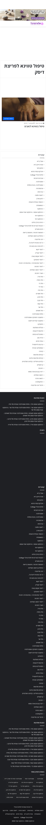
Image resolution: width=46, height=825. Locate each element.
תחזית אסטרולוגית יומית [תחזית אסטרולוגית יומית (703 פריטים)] (22, 797)
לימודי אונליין (39, 253)
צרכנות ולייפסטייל (37, 344)
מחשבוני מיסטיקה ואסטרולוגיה (33, 317)
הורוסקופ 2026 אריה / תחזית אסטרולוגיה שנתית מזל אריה (25, 425)
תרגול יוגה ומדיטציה (37, 385)
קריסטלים (40, 365)
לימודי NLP (39, 249)
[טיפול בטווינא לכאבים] (23, 109)
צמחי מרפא (39, 341)
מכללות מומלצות (38, 327)
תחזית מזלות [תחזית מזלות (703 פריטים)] (10, 797)
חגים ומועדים (39, 229)
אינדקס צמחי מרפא (37, 171)
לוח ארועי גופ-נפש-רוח (36, 246)
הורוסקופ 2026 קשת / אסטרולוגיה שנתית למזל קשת (27, 763)
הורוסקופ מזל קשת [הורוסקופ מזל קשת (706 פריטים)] (25, 793)
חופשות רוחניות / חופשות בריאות (33, 232)
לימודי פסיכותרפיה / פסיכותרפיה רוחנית (31, 263)
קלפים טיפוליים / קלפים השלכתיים (32, 361)
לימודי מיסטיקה (38, 260)
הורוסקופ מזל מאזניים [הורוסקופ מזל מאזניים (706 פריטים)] (24, 790)
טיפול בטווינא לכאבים (34, 126)
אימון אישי (40, 168)
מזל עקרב (40, 300)
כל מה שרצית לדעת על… (35, 243)
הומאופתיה (39, 205)
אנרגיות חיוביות (38, 178)
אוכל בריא (40, 161)
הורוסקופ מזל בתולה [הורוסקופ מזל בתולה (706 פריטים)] (37, 786)
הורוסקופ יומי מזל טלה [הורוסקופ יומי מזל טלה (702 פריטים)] (27, 782)
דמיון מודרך (39, 199)
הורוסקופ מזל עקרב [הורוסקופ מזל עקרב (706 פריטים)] (38, 793)
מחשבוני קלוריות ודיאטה (35, 321)
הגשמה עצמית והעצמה (36, 202)
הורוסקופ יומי (39, 215)
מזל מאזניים (39, 294)
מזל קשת (40, 304)
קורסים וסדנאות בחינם (36, 358)
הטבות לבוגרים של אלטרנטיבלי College (31, 226)
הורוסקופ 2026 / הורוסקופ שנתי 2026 (31, 212)
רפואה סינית (39, 378)
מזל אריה (40, 277)
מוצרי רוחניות (39, 273)
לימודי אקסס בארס (37, 256)
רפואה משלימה (38, 375)
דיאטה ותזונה (39, 195)
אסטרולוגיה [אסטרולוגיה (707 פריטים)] (40, 779)
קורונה (41, 351)
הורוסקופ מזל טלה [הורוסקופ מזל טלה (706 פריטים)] (38, 790)
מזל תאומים (39, 310)
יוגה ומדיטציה (39, 239)
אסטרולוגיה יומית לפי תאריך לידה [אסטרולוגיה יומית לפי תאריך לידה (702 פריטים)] (13, 779)
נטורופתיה (30, 810)
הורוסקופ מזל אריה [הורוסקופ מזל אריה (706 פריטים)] (13, 782)
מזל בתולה (40, 280)
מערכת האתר (39, 123)
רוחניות (40, 368)
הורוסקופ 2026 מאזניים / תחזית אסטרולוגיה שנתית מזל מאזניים (24, 756)
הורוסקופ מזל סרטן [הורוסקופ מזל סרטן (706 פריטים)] (11, 790)
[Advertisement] (23, 459)
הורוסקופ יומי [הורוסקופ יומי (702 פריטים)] (39, 782)
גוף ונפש (40, 192)
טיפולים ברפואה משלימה (35, 236)
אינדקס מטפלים (10, 814)
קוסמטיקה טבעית (37, 348)
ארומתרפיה (39, 188)
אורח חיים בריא (38, 165)
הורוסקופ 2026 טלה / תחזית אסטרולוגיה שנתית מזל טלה (26, 404)
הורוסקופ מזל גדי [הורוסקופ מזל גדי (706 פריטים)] (24, 786)
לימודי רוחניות (39, 266)
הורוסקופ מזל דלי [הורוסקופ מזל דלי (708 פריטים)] (12, 786)
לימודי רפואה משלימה (36, 270)
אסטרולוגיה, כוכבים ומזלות (35, 185)
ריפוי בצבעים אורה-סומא (35, 372)
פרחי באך (40, 338)
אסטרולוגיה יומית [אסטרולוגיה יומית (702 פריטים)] (29, 779)
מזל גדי (41, 283)
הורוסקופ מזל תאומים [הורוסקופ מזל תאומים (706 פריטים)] (37, 797)
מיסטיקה (40, 324)
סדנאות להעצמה (38, 331)
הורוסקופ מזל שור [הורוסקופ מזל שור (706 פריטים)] (12, 793)
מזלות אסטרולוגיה (37, 314)
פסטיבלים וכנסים (38, 334)
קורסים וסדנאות (38, 355)
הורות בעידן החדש (37, 222)
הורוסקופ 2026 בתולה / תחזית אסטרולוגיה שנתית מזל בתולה (24, 753)
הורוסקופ (40, 209)
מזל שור (40, 307)
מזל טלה (40, 290)
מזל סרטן (40, 297)
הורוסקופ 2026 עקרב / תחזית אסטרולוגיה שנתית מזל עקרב (25, 759)
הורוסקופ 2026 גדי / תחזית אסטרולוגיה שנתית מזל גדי (26, 766)
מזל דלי (41, 287)
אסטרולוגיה (39, 182)
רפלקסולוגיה (39, 382)
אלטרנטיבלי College (36, 175)
